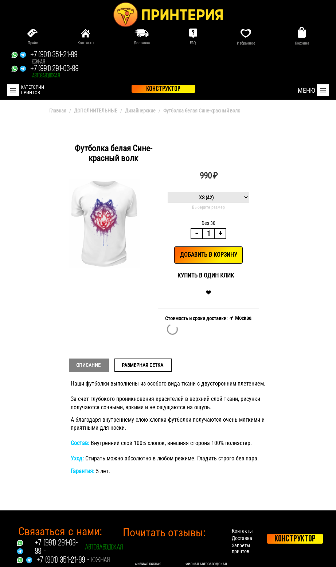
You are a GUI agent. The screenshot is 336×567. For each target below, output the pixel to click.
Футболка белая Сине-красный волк (201, 111)
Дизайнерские (140, 111)
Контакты (242, 531)
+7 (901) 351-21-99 (53, 58)
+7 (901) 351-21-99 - (62, 560)
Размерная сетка (142, 365)
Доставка (242, 538)
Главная (57, 111)
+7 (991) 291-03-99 (54, 72)
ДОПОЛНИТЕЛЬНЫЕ (95, 111)
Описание (88, 365)
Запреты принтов (241, 548)
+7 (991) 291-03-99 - (56, 547)
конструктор (163, 89)
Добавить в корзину (208, 254)
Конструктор (295, 539)
